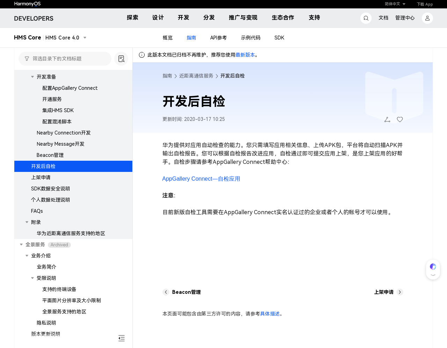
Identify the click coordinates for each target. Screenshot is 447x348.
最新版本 (245, 55)
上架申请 (41, 177)
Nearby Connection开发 (64, 133)
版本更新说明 (45, 334)
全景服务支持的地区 (64, 311)
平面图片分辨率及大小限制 (71, 300)
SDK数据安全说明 (50, 188)
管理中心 (405, 18)
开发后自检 (43, 166)
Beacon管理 (50, 155)
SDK (279, 38)
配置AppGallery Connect (70, 88)
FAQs (37, 211)
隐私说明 (46, 323)
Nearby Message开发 (61, 144)
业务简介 (46, 267)
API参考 (218, 38)
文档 (383, 18)
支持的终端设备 (59, 289)
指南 (191, 38)
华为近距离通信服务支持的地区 (71, 233)
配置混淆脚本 (57, 121)
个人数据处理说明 (50, 200)
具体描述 (270, 314)
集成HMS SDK (58, 110)
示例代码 (251, 38)
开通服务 (52, 99)
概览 (168, 38)
